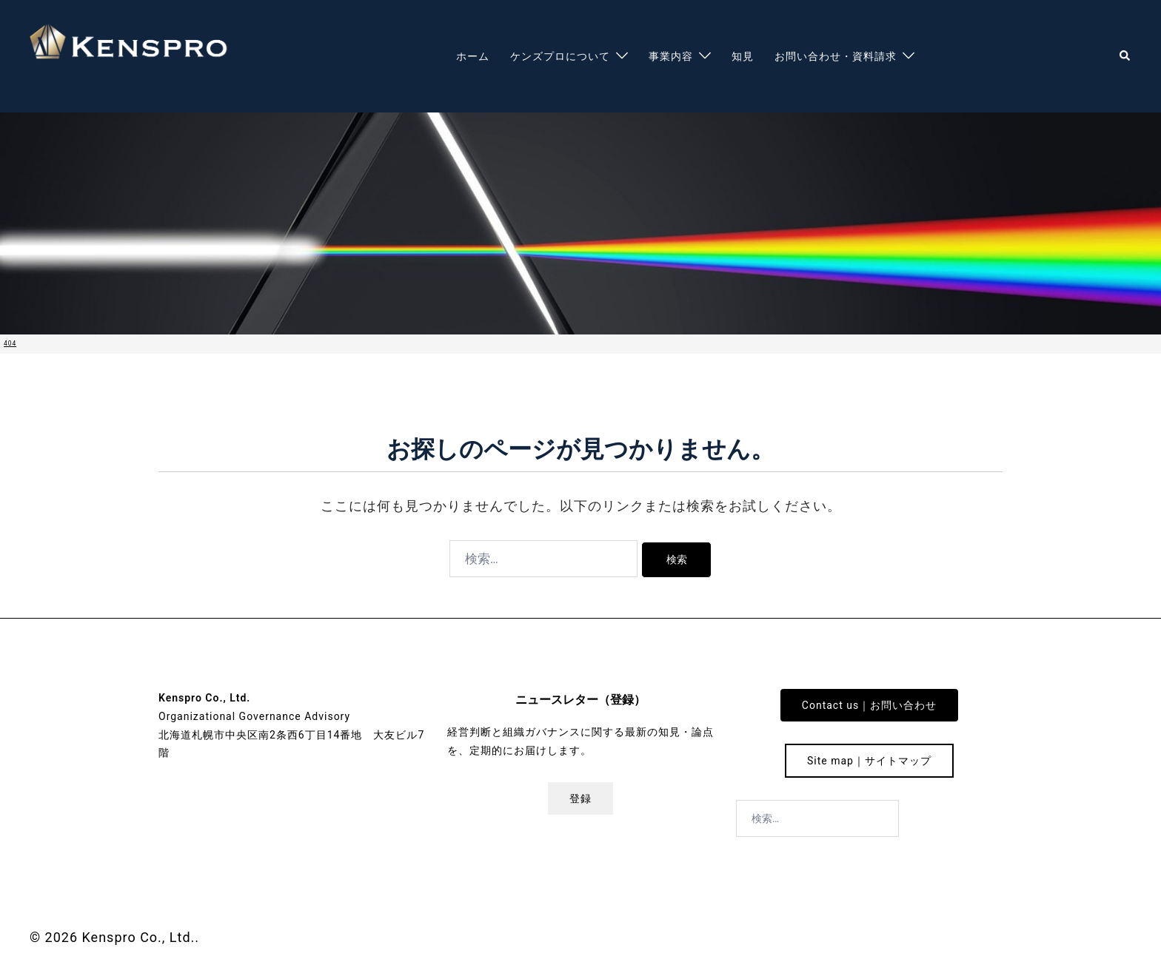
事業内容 (671, 56)
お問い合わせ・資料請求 (835, 56)
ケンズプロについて (560, 56)
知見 (743, 56)
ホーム (472, 56)
